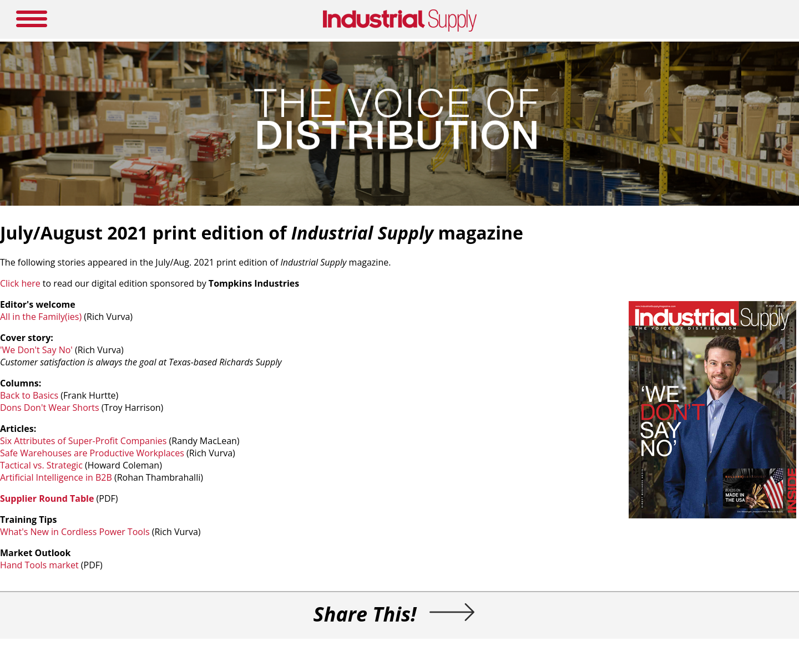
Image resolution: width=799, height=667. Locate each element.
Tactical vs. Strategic (41, 465)
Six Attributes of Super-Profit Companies (83, 441)
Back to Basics (29, 395)
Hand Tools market (39, 565)
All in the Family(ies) (41, 316)
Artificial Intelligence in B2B (56, 477)
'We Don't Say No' (36, 350)
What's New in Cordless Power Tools (75, 532)
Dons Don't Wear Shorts (49, 407)
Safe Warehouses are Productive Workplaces (92, 453)
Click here (20, 283)
